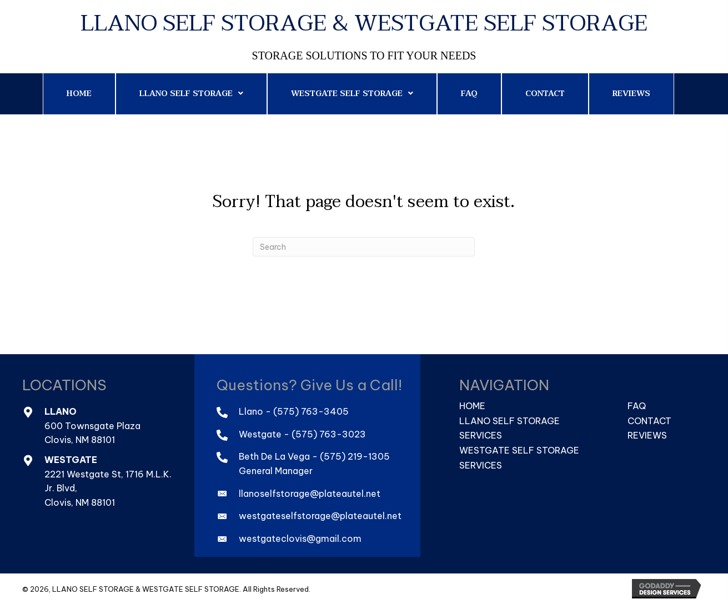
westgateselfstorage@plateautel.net (320, 515)
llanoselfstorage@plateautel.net (309, 493)
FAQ (636, 405)
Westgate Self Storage (519, 450)
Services (480, 435)
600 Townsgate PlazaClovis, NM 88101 (92, 433)
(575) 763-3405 (311, 411)
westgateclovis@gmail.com (300, 538)
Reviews (647, 435)
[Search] (364, 246)
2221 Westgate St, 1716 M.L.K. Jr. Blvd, (108, 481)
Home (472, 405)
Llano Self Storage (509, 420)
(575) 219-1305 (355, 456)
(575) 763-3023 (329, 434)
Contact (649, 420)
